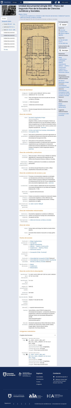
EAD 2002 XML (63, 43)
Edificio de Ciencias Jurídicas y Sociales (30, 17)
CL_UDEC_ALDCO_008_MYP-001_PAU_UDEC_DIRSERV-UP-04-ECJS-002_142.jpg (40, 356)
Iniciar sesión (65, 2)
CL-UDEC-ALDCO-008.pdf (36, 204)
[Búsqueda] (37, 2)
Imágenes (39, 384)
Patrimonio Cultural (35, 249)
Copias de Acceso (26, 335)
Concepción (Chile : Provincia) (38, 252)
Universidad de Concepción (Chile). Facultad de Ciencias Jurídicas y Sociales (43, 260)
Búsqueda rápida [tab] (6, 21)
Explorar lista (63, 32)
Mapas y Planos (23, 14)
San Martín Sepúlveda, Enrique (37, 117)
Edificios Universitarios (36, 244)
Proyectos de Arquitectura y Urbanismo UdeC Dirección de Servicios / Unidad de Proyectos (45, 16)
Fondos (38, 382)
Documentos (39, 379)
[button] (55, 2)
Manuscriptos (34, 267)
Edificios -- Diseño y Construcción (39, 246)
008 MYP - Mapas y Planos (14, 24)
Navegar (15, 2)
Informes (62, 30)
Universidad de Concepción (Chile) (39, 258)
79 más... (6, 49)
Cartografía (33, 243)
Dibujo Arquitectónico (36, 241)
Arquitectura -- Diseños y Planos (39, 248)
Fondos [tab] (4, 18)
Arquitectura (33, 266)
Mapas (32, 264)
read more (43, 127)
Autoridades (39, 377)
